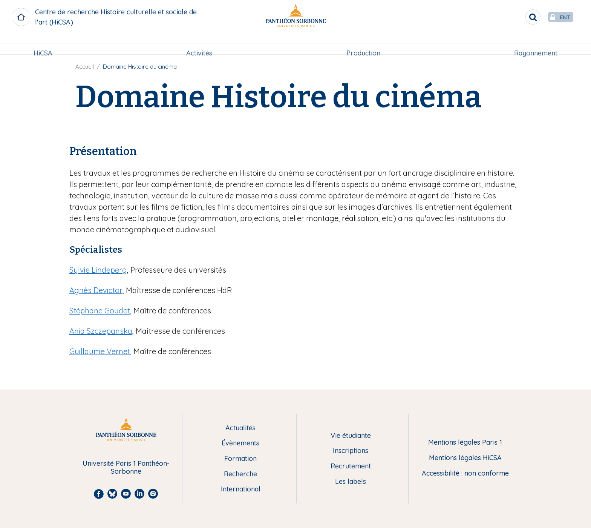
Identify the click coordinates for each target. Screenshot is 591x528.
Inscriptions (350, 451)
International (240, 489)
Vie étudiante (351, 436)
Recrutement (351, 466)
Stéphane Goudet (99, 310)
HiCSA (43, 44)
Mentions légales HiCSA (465, 458)
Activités (199, 44)
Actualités (240, 428)
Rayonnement (535, 44)
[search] (517, 17)
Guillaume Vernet (99, 351)
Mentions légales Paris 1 (465, 443)
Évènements (240, 443)
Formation (240, 459)
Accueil (84, 66)
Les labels (350, 482)
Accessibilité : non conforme (465, 473)
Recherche (240, 474)
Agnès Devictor (95, 290)
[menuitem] (43, 44)
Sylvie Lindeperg (98, 270)
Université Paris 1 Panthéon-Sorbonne (126, 467)
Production (363, 44)
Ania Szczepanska (100, 331)
